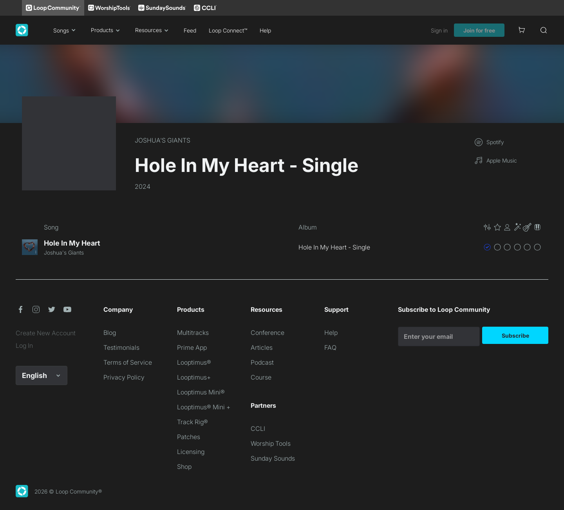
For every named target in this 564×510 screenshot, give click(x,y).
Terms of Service (127, 362)
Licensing (190, 452)
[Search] (543, 30)
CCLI (258, 428)
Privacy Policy (124, 377)
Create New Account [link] (46, 333)
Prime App (192, 347)
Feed (190, 30)
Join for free (479, 30)
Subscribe (515, 335)
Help (265, 30)
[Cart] (521, 30)
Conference (267, 332)
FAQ (330, 347)
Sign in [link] (439, 30)
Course (261, 377)
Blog (109, 332)
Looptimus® (194, 362)
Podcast (262, 362)
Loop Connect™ (228, 30)
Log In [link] (24, 345)
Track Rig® (192, 422)
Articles (262, 347)
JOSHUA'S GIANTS (162, 140)
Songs (65, 30)
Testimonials (121, 347)
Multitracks (193, 332)
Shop (184, 466)
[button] (512, 227)
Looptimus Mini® (201, 392)
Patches (188, 437)
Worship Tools (271, 443)
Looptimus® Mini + (203, 407)
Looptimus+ (194, 377)
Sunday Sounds (273, 458)
